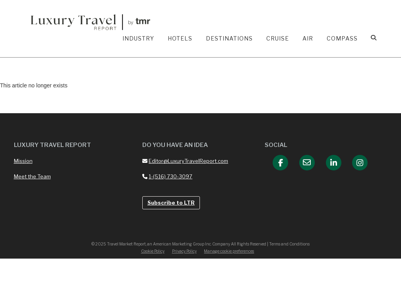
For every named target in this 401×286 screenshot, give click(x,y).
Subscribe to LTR (171, 202)
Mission (23, 161)
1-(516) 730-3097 (167, 176)
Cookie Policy (153, 251)
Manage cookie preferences (229, 251)
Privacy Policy (184, 251)
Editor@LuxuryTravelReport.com (185, 161)
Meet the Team (32, 176)
